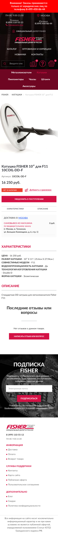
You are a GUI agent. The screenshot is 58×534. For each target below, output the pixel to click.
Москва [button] (23, 218)
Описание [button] (42, 209)
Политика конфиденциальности (24, 506)
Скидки (11, 501)
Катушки (42, 72)
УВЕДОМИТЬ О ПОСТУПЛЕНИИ (29, 199)
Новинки (20, 55)
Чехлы (32, 79)
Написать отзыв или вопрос (29, 336)
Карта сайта (14, 475)
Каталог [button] (12, 49)
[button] (14, 25)
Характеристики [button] (15, 209)
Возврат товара (16, 459)
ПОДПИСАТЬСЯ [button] (29, 399)
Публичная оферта (17, 480)
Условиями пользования (36, 408)
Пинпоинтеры (16, 79)
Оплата (11, 454)
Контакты (37, 55)
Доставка (12, 450)
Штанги (45, 79)
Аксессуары (29, 86)
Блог (10, 496)
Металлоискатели (21, 72)
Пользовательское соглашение (23, 485)
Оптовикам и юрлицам (36, 49)
